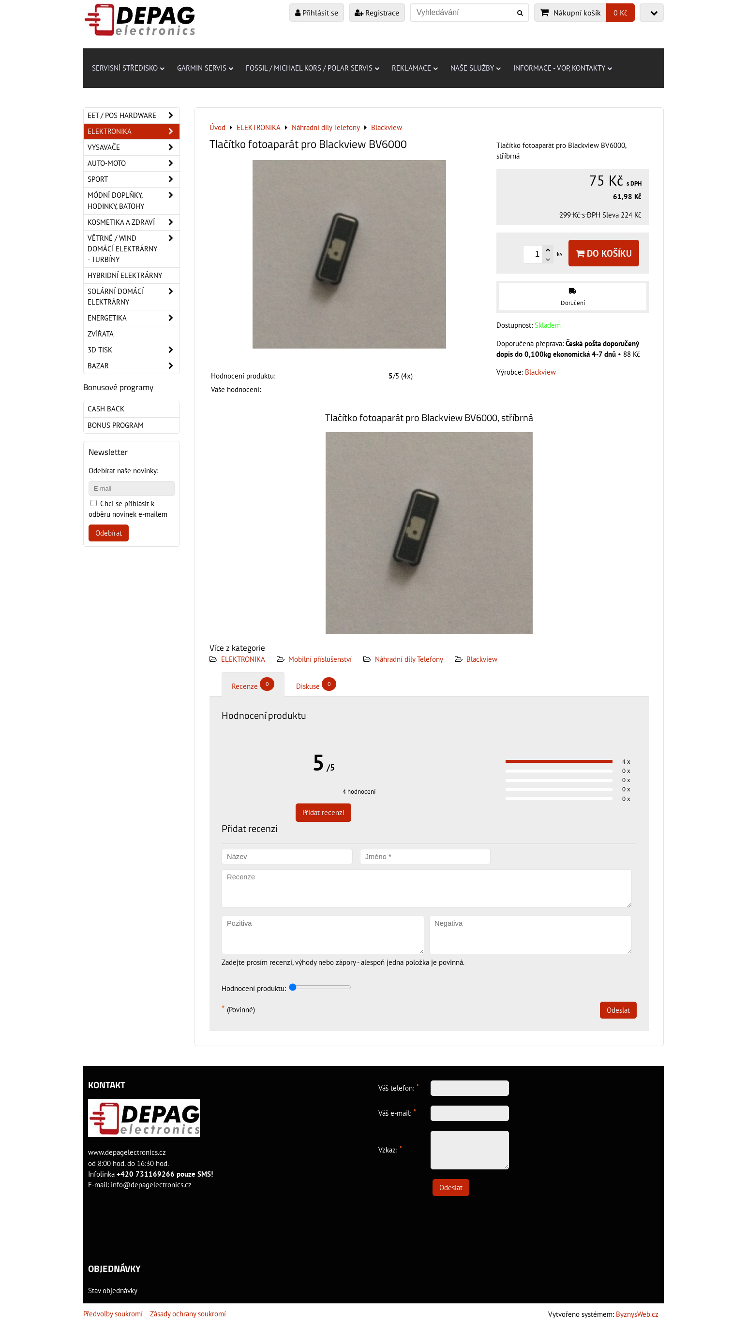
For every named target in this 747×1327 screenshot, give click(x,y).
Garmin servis (205, 68)
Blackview (481, 659)
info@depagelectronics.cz (151, 1184)
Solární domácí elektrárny (133, 297)
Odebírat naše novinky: (123, 470)
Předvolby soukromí (113, 1313)
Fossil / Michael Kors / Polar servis (312, 68)
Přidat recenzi (323, 812)
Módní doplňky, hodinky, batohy (133, 201)
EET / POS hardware (133, 115)
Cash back (106, 408)
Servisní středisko (128, 68)
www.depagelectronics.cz (127, 1152)
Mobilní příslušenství (320, 659)
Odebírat (108, 533)
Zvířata (101, 333)
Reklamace (415, 68)
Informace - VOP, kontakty (562, 68)
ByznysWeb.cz (637, 1314)
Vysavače (133, 147)
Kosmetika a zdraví (133, 222)
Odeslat (618, 1010)
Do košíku (604, 253)
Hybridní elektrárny (125, 275)
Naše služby (475, 68)
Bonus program (116, 425)
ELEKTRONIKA (243, 659)
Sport (133, 179)
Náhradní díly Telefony (409, 659)
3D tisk (133, 350)
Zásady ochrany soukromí (188, 1313)
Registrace (377, 12)
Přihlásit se (316, 12)
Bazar (133, 366)
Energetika (133, 318)
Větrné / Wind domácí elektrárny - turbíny (133, 249)
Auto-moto (133, 163)
